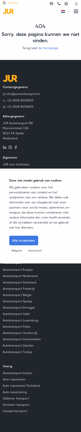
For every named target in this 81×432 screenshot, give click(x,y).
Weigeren (16, 250)
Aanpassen (35, 250)
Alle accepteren (23, 240)
